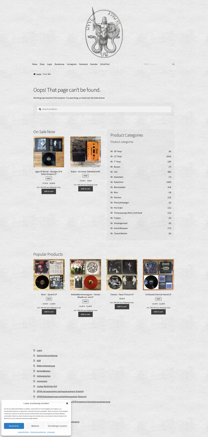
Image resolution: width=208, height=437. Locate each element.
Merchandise (119, 187)
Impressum (51, 432)
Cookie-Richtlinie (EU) (47, 386)
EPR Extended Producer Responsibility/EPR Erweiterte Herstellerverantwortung (73, 401)
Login (49, 64)
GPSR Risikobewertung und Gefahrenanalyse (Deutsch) (62, 396)
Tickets (117, 218)
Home (39, 74)
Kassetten (118, 182)
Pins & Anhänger (121, 202)
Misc (116, 192)
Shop (42, 64)
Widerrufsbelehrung (46, 365)
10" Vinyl (118, 151)
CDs (115, 171)
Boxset (117, 166)
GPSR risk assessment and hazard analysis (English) (60, 391)
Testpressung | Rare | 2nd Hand (128, 212)
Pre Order (118, 207)
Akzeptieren (14, 426)
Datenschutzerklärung (38, 432)
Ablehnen (35, 426)
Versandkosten (43, 371)
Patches (117, 197)
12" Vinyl (118, 156)
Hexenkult (118, 177)
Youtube (94, 64)
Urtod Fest (105, 64)
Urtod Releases (121, 228)
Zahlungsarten (43, 376)
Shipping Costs (55, 187)
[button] (67, 403)
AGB (39, 360)
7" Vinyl (117, 161)
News (34, 64)
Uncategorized (120, 223)
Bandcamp (59, 64)
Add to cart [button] (48, 191)
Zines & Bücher (120, 233)
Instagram (72, 64)
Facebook (83, 64)
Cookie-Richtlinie (23, 432)
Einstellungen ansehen (57, 426)
